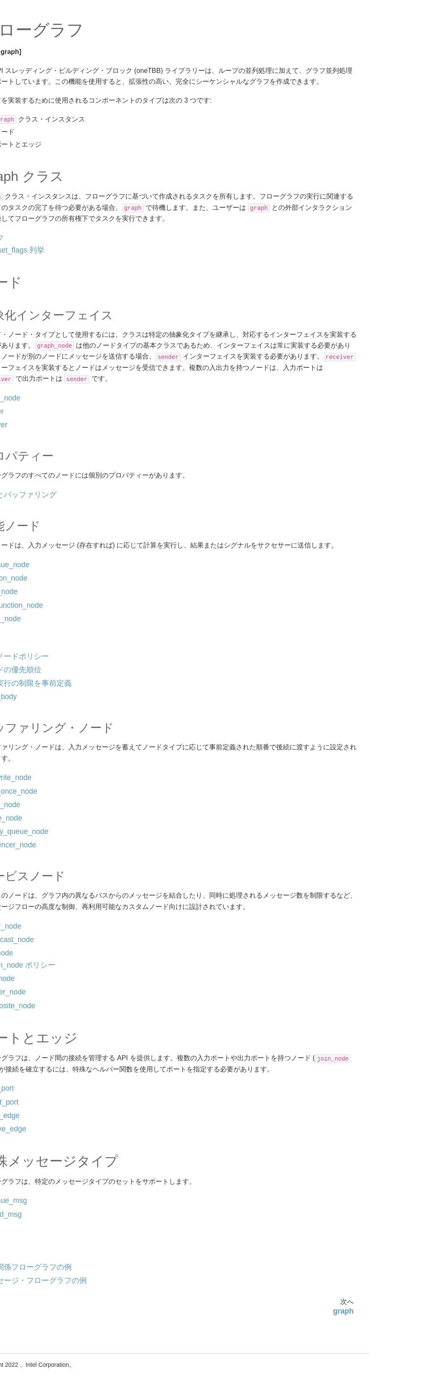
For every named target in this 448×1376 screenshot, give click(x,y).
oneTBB (18, 67)
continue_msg (46, 566)
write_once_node (50, 367)
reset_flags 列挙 (139, 261)
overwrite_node (47, 353)
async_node (43, 277)
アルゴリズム (37, 130)
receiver (37, 197)
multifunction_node (52, 263)
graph (34, 157)
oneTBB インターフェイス (43, 99)
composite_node (49, 499)
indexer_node (45, 486)
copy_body (41, 340)
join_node (40, 460)
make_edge (42, 540)
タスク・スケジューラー (46, 644)
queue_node (43, 393)
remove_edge (45, 553)
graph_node (43, 170)
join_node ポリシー (145, 987)
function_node (46, 237)
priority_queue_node (54, 406)
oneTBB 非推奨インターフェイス (42, 727)
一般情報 (25, 80)
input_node (42, 250)
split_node (40, 473)
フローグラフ (37, 144)
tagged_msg (43, 579)
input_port (40, 513)
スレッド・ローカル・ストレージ (43, 681)
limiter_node (43, 433)
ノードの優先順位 (50, 303)
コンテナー (34, 662)
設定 (26, 117)
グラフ (114, 249)
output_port (42, 526)
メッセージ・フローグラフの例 (56, 621)
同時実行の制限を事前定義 (56, 322)
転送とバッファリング (56, 210)
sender (36, 184)
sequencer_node (49, 420)
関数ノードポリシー (53, 290)
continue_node (46, 223)
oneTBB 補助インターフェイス (42, 704)
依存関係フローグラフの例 (56, 598)
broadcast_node (48, 446)
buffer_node (43, 380)
